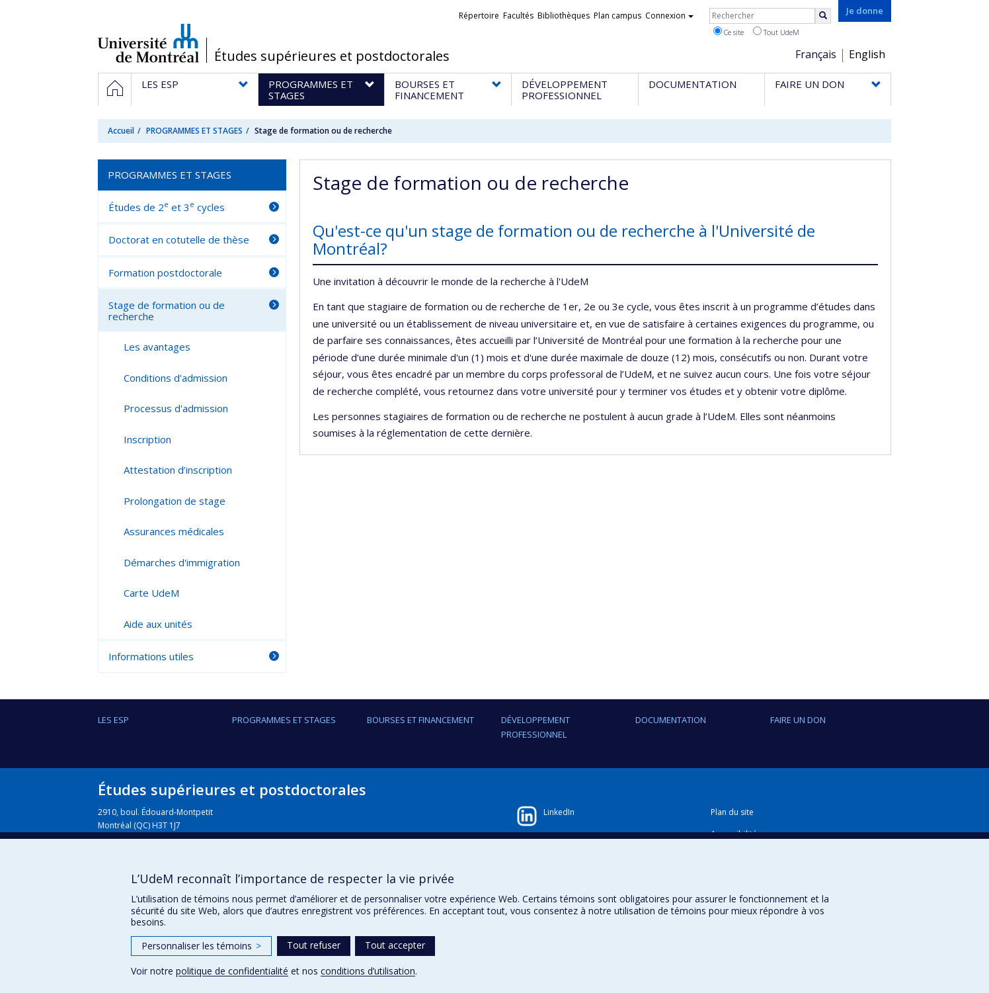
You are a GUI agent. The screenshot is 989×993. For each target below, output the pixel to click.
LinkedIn (558, 812)
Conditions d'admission (175, 377)
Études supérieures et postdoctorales (332, 56)
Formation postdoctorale (165, 272)
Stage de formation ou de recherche (166, 310)
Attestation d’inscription (178, 469)
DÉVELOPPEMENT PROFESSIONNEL (535, 727)
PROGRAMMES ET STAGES (194, 130)
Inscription (147, 439)
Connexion (669, 15)
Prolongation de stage (174, 500)
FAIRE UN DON (798, 720)
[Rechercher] (823, 16)
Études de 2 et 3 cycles (166, 206)
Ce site (728, 31)
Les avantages (157, 346)
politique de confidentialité (232, 971)
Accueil (121, 130)
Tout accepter (395, 945)
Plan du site (732, 812)
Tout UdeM (776, 31)
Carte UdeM (151, 592)
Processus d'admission (176, 408)
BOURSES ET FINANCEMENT (420, 720)
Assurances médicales (174, 531)
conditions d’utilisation (368, 971)
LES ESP (113, 720)
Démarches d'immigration (182, 562)
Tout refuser (313, 945)
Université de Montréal (148, 43)
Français (815, 54)
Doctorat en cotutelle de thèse (178, 239)
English (867, 54)
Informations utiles (151, 656)
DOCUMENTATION (670, 720)
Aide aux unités (158, 623)
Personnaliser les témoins (201, 945)
